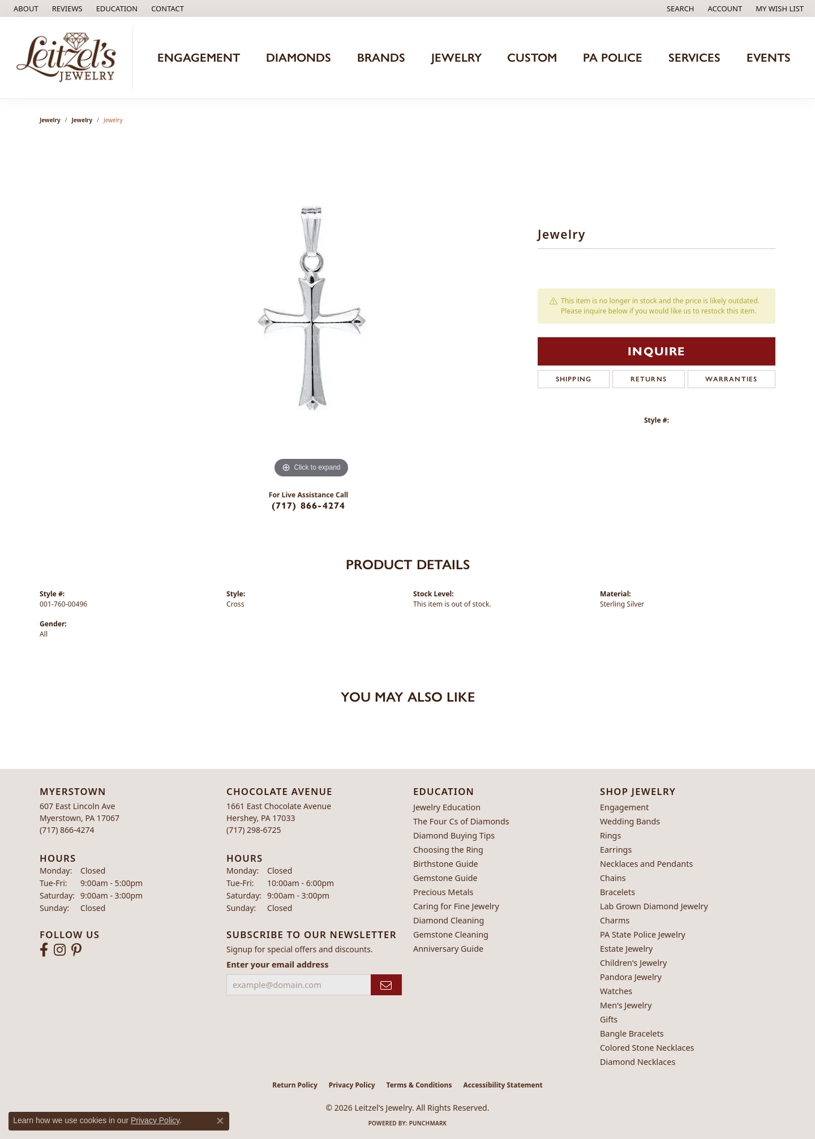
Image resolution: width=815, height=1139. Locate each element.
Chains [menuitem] (613, 877)
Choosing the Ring (448, 849)
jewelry (82, 120)
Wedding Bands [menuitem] (630, 821)
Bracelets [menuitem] (617, 892)
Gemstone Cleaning (450, 934)
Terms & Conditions (419, 1085)
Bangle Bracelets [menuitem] (632, 1033)
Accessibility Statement (502, 1085)
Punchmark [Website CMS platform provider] (428, 1123)
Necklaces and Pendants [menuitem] (646, 863)
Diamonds (298, 57)
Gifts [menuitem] (608, 1019)
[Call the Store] (67, 829)
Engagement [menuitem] (624, 807)
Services (694, 57)
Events (769, 57)
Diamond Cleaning (448, 920)
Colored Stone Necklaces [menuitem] (647, 1047)
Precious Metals (443, 892)
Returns (648, 379)
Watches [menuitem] (616, 991)
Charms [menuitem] (614, 920)
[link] (24, 8)
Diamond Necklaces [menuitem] (637, 1061)
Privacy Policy (352, 1085)
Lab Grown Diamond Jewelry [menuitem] (654, 906)
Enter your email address (277, 964)
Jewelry (50, 120)
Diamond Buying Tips (454, 835)
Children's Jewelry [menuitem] (633, 962)
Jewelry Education (447, 807)
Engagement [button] (198, 57)
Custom (532, 57)
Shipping (574, 379)
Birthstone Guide (445, 863)
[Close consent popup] (220, 1120)
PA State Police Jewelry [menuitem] (642, 934)
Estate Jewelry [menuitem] (626, 948)
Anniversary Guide (448, 948)
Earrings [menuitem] (616, 849)
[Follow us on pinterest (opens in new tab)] (76, 950)
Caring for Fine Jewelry (456, 906)
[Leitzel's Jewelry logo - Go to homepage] (69, 57)
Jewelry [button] (456, 57)
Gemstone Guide (445, 877)
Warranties (731, 379)
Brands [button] (381, 57)
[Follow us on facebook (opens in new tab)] (44, 950)
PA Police (612, 57)
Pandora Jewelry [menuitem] (631, 977)
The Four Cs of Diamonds (461, 821)
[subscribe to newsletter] (386, 984)
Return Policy (295, 1085)
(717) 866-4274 (309, 505)
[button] (116, 8)
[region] (311, 311)
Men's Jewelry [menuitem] (626, 1005)
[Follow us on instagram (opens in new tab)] (60, 950)
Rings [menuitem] (610, 835)
